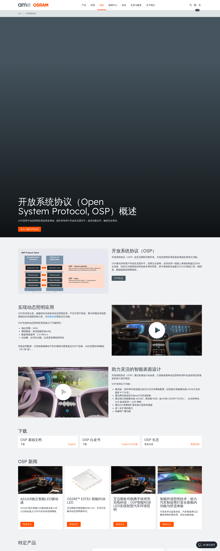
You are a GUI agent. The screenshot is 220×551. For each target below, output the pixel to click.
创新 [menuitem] (101, 5)
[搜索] (190, 5)
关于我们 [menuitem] (150, 5)
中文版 (134, 444)
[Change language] (195, 5)
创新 (19, 13)
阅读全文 (27, 524)
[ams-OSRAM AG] (33, 5)
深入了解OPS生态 (29, 229)
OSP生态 (118, 278)
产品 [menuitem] (84, 5)
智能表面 (51, 316)
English (72, 444)
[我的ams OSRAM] (199, 5)
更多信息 (195, 444)
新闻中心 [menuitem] (112, 5)
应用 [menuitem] (93, 5)
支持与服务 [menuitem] (136, 5)
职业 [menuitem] (124, 5)
